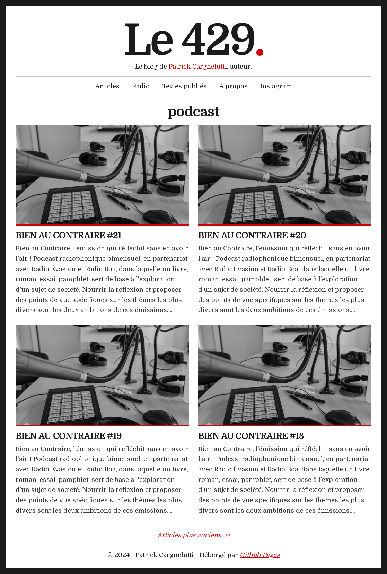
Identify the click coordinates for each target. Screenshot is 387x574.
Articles (107, 86)
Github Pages (260, 554)
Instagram (276, 86)
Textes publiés (184, 86)
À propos (233, 86)
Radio (141, 86)
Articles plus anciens (193, 535)
